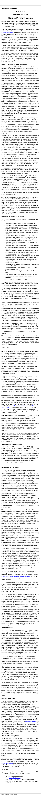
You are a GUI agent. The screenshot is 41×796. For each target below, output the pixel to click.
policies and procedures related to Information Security (15, 576)
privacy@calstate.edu (30, 721)
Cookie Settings (5, 794)
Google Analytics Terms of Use (19, 406)
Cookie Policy (13, 794)
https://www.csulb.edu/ (7, 32)
